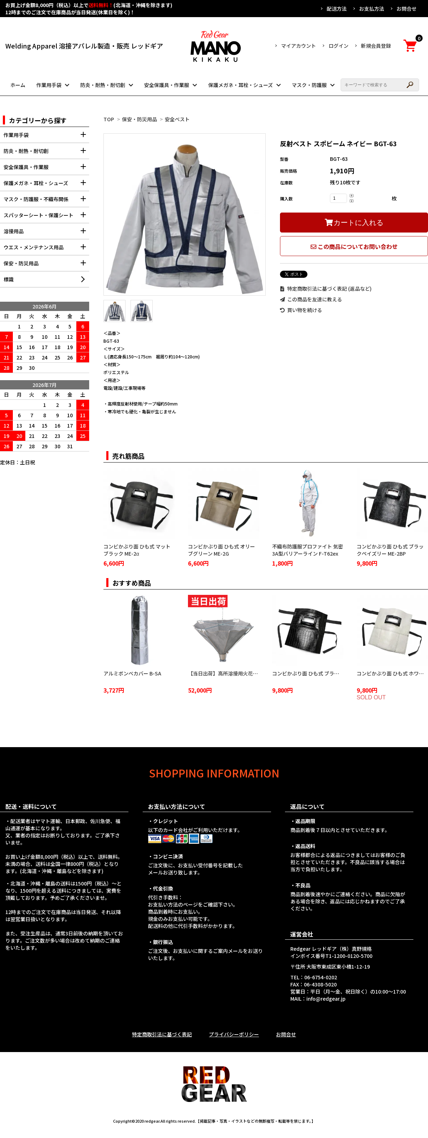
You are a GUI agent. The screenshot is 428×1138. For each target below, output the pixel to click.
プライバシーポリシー (234, 1034)
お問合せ (407, 8)
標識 (9, 279)
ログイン (338, 45)
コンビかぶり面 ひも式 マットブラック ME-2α (136, 550)
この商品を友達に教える (311, 299)
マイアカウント (298, 45)
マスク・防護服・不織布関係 (46, 201)
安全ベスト (177, 119)
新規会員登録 (376, 45)
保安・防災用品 (139, 119)
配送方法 (337, 8)
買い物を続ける (301, 309)
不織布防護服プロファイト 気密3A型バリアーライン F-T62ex (307, 550)
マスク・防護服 (309, 84)
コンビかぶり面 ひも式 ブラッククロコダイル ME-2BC (332, 673)
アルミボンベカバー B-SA (132, 673)
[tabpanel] (184, 214)
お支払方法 (371, 8)
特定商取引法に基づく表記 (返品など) (326, 288)
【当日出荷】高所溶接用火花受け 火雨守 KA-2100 (244, 673)
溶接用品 (46, 233)
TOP (108, 119)
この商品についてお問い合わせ (354, 246)
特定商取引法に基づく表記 (162, 1034)
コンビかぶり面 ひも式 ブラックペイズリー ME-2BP (390, 550)
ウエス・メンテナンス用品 (46, 249)
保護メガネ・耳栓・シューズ (240, 84)
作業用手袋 (48, 84)
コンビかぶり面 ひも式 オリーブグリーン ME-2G (221, 550)
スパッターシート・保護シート (46, 217)
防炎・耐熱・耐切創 (102, 84)
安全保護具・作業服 (166, 84)
